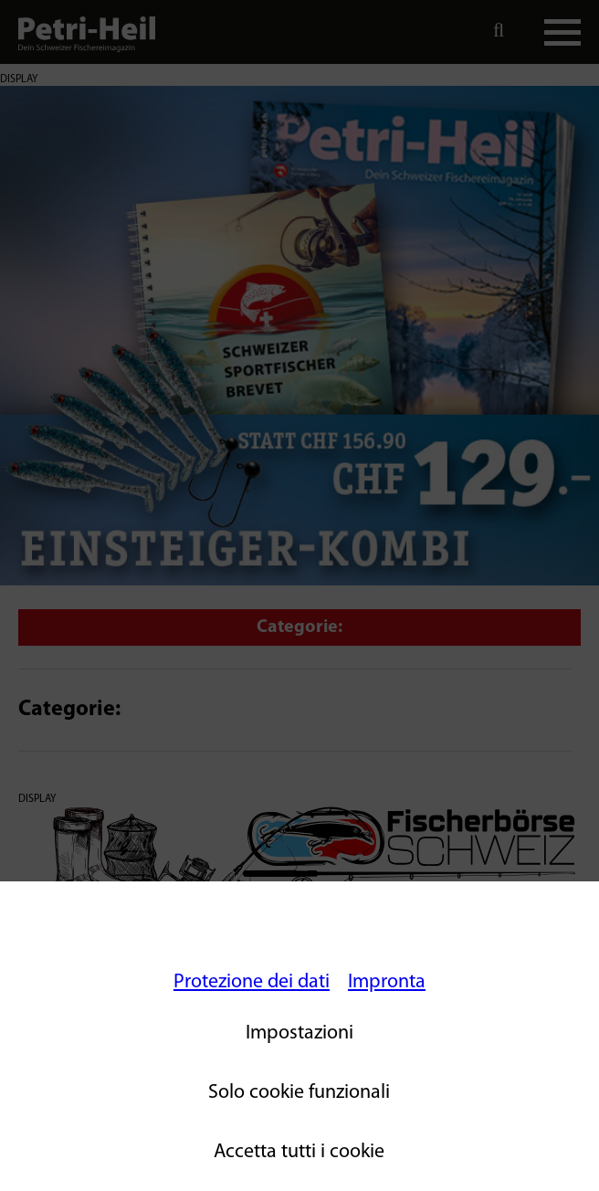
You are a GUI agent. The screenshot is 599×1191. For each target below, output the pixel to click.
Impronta (387, 982)
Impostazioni (299, 1033)
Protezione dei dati (251, 982)
